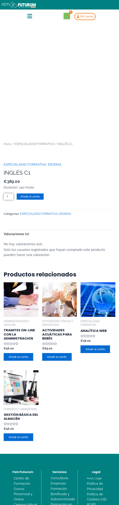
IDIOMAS (54, 127)
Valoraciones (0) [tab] (16, 197)
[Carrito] (67, 16)
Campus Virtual (25, 468)
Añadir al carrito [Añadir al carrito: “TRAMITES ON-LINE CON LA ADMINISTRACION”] (18, 319)
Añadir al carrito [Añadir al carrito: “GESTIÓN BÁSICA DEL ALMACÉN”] (18, 400)
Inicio (7, 107)
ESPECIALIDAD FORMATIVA (34, 107)
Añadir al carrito (30, 159)
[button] (29, 16)
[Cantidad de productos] (8, 159)
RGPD (91, 468)
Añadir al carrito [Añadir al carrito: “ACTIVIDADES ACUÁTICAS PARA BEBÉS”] (57, 319)
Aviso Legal (94, 441)
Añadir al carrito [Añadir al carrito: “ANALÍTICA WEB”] (95, 312)
